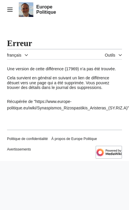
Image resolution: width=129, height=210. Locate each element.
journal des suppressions (78, 87)
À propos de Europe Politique (74, 139)
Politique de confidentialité (27, 139)
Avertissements (19, 149)
